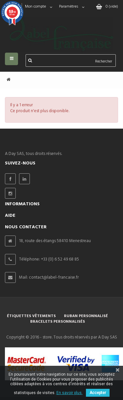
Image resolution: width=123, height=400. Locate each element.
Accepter (98, 392)
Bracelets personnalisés (57, 321)
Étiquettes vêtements (31, 316)
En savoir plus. (69, 392)
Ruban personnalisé (86, 316)
